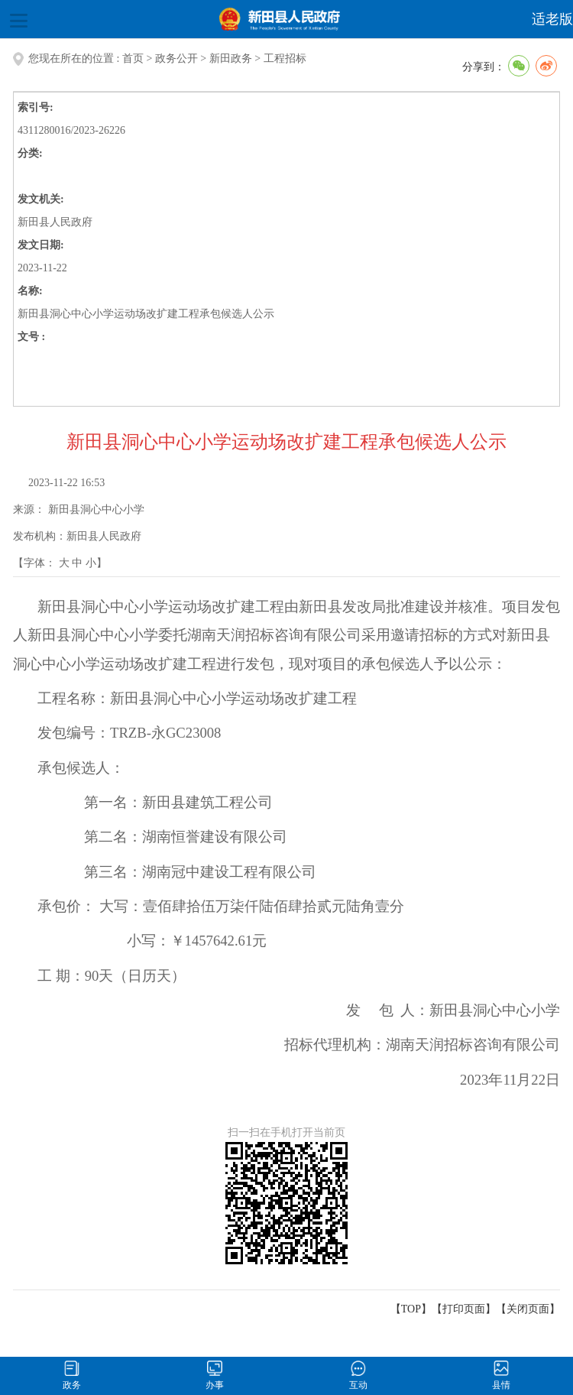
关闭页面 (528, 1309)
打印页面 (463, 1309)
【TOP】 (411, 1309)
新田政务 (230, 58)
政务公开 (176, 58)
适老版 (552, 19)
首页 (133, 58)
